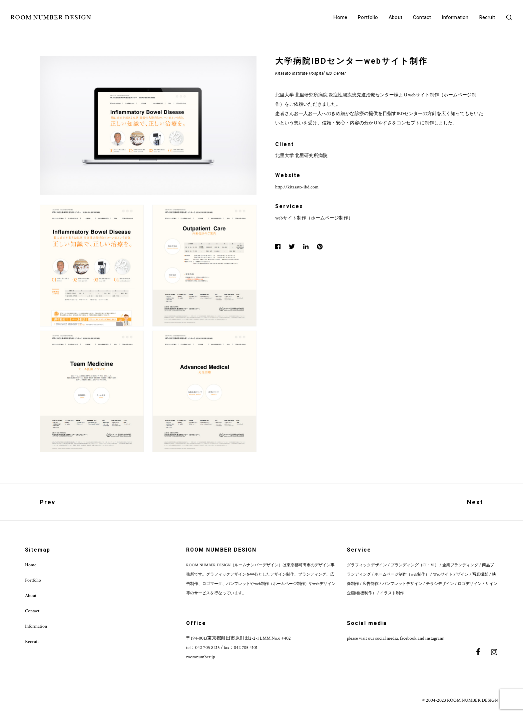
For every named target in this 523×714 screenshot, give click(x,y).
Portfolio (368, 17)
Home (340, 17)
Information (455, 17)
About (395, 17)
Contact (422, 17)
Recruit (487, 17)
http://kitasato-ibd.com (297, 187)
